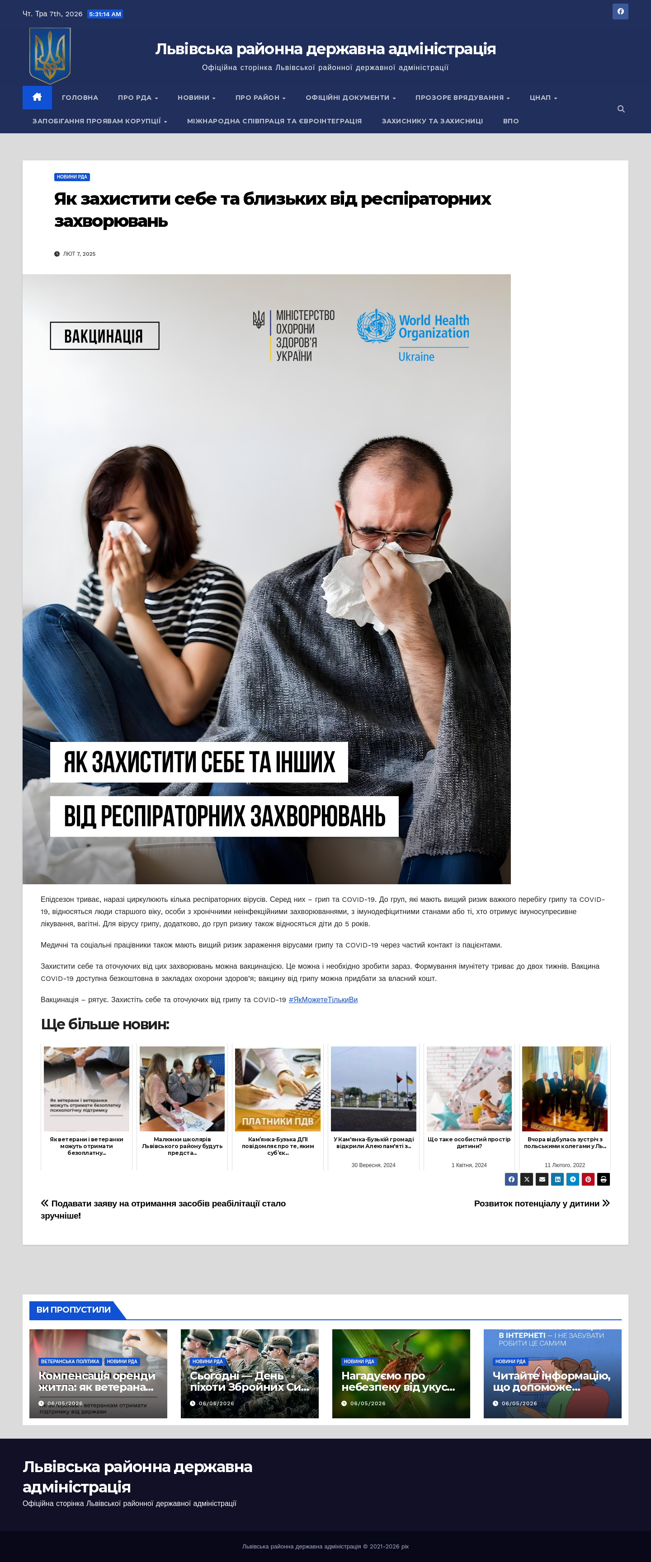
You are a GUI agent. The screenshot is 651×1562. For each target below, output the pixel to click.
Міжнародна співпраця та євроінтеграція (274, 121)
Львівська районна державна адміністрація (325, 48)
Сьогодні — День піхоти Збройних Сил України (249, 1387)
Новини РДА (72, 176)
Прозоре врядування (460, 98)
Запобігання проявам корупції (98, 121)
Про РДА (136, 98)
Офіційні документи (349, 98)
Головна (80, 98)
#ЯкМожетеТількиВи (323, 999)
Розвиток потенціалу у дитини (542, 1203)
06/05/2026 (65, 1403)
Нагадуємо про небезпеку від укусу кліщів (397, 1387)
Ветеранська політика (70, 1361)
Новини (195, 98)
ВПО (511, 121)
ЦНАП (541, 98)
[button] (621, 109)
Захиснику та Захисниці (432, 121)
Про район (259, 98)
